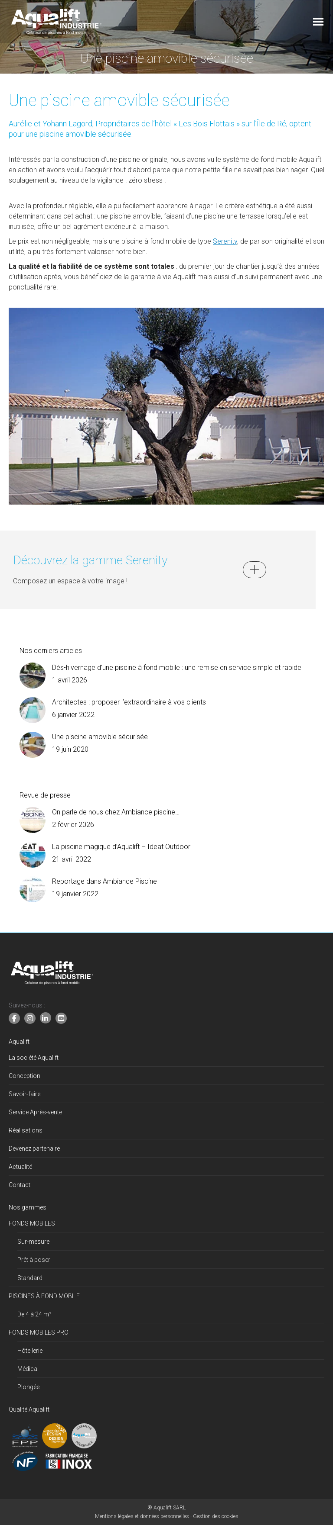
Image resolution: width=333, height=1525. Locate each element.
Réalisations (25, 1130)
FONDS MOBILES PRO (39, 1332)
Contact (19, 1184)
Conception (24, 1075)
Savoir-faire (24, 1094)
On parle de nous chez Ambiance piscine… (116, 812)
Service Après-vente (35, 1112)
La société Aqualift (34, 1057)
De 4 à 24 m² (34, 1314)
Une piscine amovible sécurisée (100, 737)
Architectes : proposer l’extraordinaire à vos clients (129, 702)
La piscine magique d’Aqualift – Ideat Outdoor (121, 847)
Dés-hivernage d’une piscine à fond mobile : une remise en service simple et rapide (176, 667)
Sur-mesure (33, 1241)
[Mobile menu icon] (318, 22)
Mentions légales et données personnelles (142, 1516)
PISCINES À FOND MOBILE (44, 1296)
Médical (28, 1368)
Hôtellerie (29, 1350)
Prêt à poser (33, 1259)
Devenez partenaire (34, 1148)
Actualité (20, 1166)
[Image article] (33, 676)
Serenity (225, 241)
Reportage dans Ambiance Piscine (104, 881)
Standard (29, 1277)
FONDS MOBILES (32, 1223)
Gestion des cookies (215, 1516)
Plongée (28, 1386)
